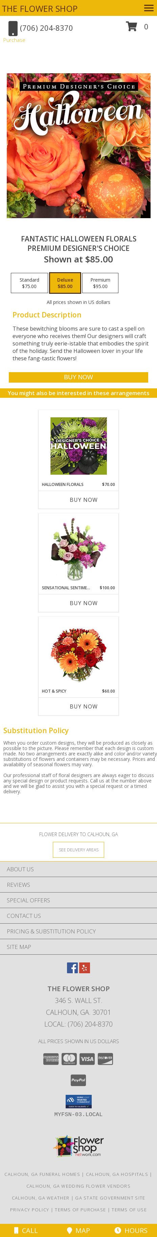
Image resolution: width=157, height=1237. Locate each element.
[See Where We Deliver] (78, 849)
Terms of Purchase (80, 1210)
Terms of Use (129, 1210)
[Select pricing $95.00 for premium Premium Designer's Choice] (100, 283)
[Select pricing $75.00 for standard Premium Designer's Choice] (29, 283)
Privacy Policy (29, 1210)
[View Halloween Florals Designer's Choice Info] (78, 446)
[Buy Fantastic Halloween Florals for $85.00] (79, 377)
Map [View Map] (78, 1230)
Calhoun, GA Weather (41, 1198)
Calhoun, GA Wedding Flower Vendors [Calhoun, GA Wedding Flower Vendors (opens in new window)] (78, 1186)
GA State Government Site (110, 1198)
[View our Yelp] (84, 971)
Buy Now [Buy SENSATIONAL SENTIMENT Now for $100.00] (84, 603)
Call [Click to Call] (26, 1230)
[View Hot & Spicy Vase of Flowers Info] (78, 652)
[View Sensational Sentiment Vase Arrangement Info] (78, 549)
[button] (137, 28)
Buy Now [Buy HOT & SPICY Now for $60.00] (84, 706)
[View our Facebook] (72, 971)
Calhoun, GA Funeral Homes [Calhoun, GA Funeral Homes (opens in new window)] (42, 1174)
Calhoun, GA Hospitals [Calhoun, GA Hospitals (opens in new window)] (117, 1174)
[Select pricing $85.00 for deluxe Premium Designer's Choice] (65, 283)
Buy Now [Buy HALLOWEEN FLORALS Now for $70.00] (84, 500)
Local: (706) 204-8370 (78, 1024)
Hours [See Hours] (131, 1230)
